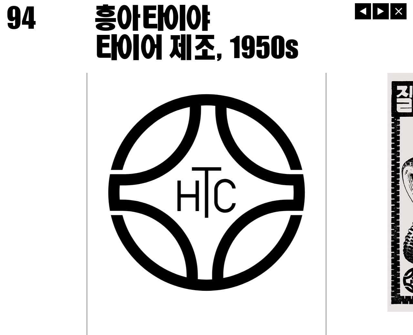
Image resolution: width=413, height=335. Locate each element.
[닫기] (398, 11)
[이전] (363, 11)
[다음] (381, 11)
